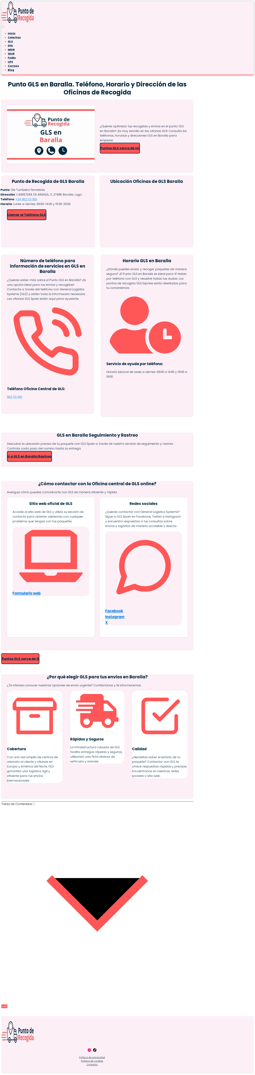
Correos (13, 66)
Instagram (114, 616)
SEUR (11, 54)
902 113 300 (14, 397)
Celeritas (14, 37)
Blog (11, 70)
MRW (11, 50)
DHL (10, 45)
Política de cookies (92, 1061)
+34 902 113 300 (26, 199)
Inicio (11, 33)
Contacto (92, 1064)
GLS (10, 41)
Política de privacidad (92, 1057)
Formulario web (27, 593)
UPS (10, 62)
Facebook (114, 610)
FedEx (12, 58)
